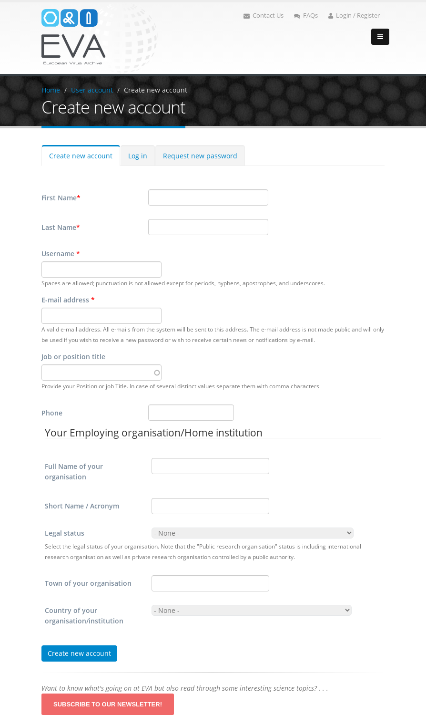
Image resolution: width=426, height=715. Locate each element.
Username (60, 253)
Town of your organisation (88, 583)
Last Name (60, 227)
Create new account (155, 89)
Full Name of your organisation (74, 471)
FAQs (306, 15)
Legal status (64, 533)
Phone (51, 412)
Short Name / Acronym (82, 505)
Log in (137, 155)
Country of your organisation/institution (84, 615)
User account (92, 89)
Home (50, 89)
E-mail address (68, 299)
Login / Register (354, 15)
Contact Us (263, 15)
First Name (61, 198)
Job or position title (73, 356)
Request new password (200, 155)
